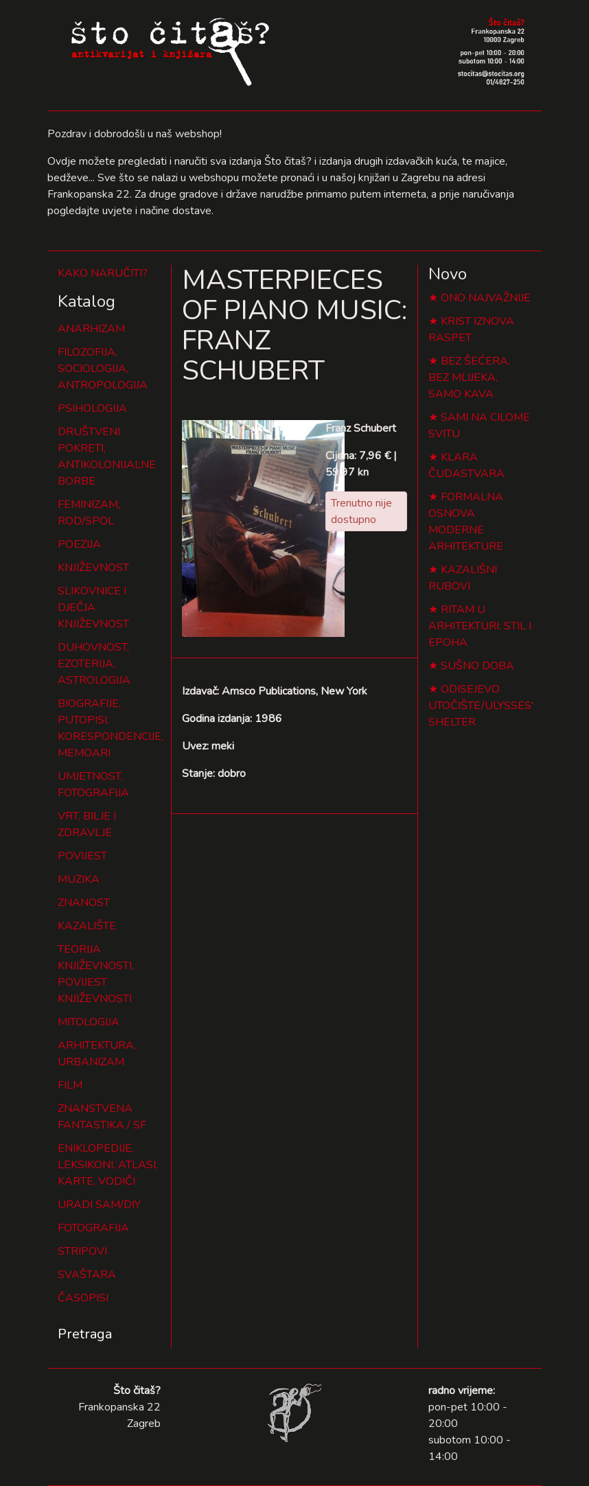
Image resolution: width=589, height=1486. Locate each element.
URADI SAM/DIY (99, 1204)
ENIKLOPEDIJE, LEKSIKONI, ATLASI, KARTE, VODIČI (108, 1165)
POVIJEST (82, 855)
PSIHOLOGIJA (92, 408)
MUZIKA (79, 879)
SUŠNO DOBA (477, 665)
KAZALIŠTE (87, 925)
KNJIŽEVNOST (93, 567)
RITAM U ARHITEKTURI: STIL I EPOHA (479, 626)
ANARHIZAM (91, 328)
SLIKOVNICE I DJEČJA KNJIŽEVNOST (93, 607)
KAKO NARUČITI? (103, 273)
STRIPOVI (82, 1251)
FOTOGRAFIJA (93, 1227)
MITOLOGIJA (88, 1022)
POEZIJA (79, 544)
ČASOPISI (83, 1297)
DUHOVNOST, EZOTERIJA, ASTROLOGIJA (94, 664)
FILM (70, 1085)
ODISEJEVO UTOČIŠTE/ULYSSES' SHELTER (480, 706)
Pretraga (85, 1334)
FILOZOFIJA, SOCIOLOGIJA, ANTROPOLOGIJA (103, 369)
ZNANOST (84, 902)
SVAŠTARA (87, 1274)
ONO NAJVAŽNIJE (486, 297)
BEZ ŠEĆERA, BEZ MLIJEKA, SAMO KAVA (469, 377)
